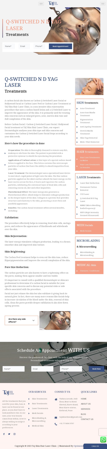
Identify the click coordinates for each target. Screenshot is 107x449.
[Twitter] (10, 434)
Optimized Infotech (83, 446)
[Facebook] (4, 434)
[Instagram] (15, 434)
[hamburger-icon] (41, 3)
